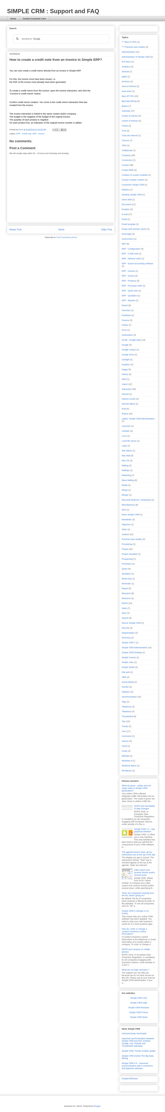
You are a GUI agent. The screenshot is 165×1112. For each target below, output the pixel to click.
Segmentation (128, 633)
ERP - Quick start (130, 290)
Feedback (126, 315)
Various (125, 741)
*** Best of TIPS (129, 42)
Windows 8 (127, 760)
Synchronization (129, 697)
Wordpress (127, 770)
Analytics (126, 66)
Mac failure (127, 450)
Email (124, 219)
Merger (125, 495)
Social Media (128, 682)
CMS (124, 145)
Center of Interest (130, 116)
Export (125, 305)
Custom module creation (133, 180)
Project (125, 549)
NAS (124, 510)
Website (125, 756)
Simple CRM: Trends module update (139, 1051)
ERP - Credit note (24, 134)
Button (125, 106)
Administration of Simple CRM (136, 57)
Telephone (126, 706)
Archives (126, 81)
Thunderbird (127, 716)
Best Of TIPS (128, 96)
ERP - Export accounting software (137, 263)
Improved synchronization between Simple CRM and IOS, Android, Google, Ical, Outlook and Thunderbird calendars (138, 1042)
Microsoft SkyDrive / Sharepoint (136, 500)
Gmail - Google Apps (131, 340)
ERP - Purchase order (132, 286)
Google (125, 345)
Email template (129, 224)
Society (125, 687)
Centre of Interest (130, 121)
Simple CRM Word (138, 1017)
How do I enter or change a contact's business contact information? (134, 931)
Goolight (126, 359)
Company (126, 155)
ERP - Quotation (129, 295)
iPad (124, 409)
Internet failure (128, 404)
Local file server (129, 441)
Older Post (106, 229)
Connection (127, 160)
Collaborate (127, 150)
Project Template (129, 554)
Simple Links (128, 662)
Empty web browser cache (134, 229)
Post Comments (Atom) (67, 237)
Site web (126, 672)
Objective (126, 524)
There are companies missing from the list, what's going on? (138, 894)
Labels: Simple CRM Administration (138, 418)
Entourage (126, 234)
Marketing (126, 475)
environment (127, 239)
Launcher (126, 426)
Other (124, 529)
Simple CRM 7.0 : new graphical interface (144, 830)
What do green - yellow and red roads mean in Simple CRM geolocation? (136, 788)
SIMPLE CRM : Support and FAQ (53, 11)
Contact (125, 165)
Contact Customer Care (34, 18)
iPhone (125, 414)
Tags (124, 702)
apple (124, 76)
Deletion (125, 189)
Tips (124, 721)
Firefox (125, 325)
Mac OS (125, 460)
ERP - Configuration (131, 249)
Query (124, 569)
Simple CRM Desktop (132, 652)
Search (125, 618)
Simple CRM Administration (134, 647)
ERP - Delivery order (131, 258)
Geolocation (127, 335)
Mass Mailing (128, 480)
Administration (128, 52)
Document (126, 204)
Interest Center (129, 399)
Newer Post (15, 229)
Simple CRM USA (138, 998)
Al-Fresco (126, 61)
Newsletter (127, 519)
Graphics (126, 364)
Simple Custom (129, 657)
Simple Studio (128, 667)
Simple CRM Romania (138, 1007)
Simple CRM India (138, 1003)
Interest (125, 394)
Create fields (128, 170)
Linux (124, 436)
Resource (126, 598)
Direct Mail (127, 199)
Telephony (126, 711)
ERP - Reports (128, 300)
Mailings (125, 470)
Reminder (126, 583)
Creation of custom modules (135, 175)
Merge (125, 490)
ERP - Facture (128, 271)
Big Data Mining (129, 101)
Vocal (124, 746)
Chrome (125, 140)
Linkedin (126, 431)
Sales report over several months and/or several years (144, 872)
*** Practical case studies (133, 47)
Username (126, 736)
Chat (124, 131)
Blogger (97, 1106)
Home (13, 18)
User (124, 731)
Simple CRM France (138, 1012)
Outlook (125, 534)
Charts (125, 126)
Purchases (127, 564)
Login (124, 445)
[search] (61, 39)
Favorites (126, 310)
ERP (124, 244)
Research (126, 593)
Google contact (129, 349)
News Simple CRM (130, 514)
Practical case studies (132, 539)
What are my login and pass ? (135, 970)
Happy (125, 369)
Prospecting (127, 559)
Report (125, 588)
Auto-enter (126, 91)
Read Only (127, 578)
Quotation (126, 574)
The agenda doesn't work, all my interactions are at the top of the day (138, 853)
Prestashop (127, 544)
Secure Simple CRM (131, 623)
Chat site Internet (130, 135)
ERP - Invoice (38, 134)
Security (125, 628)
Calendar (126, 111)
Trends (125, 726)
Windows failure (129, 765)
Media (124, 485)
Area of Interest (129, 86)
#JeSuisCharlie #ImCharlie (134, 1033)
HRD (124, 379)
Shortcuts (126, 637)
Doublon (126, 209)
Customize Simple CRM (133, 185)
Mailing (125, 465)
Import (125, 384)
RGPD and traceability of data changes (144, 807)
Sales (124, 608)
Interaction (126, 389)
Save (124, 613)
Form (124, 330)
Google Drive (128, 354)
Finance (125, 320)
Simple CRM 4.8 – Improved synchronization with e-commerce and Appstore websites (137, 1066)
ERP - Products (129, 281)
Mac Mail (126, 455)
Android (125, 71)
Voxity (124, 751)
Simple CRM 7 (128, 642)
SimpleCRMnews (130, 1078)
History (125, 374)
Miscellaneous (128, 505)
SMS (124, 677)
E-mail (125, 214)
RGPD (125, 603)
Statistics (126, 692)
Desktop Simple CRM (132, 194)
